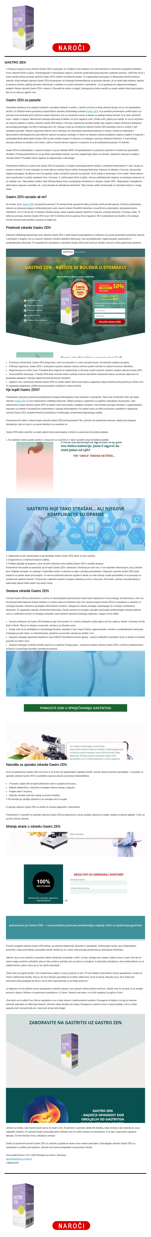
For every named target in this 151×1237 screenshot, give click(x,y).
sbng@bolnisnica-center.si (19, 1159)
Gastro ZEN (92, 111)
